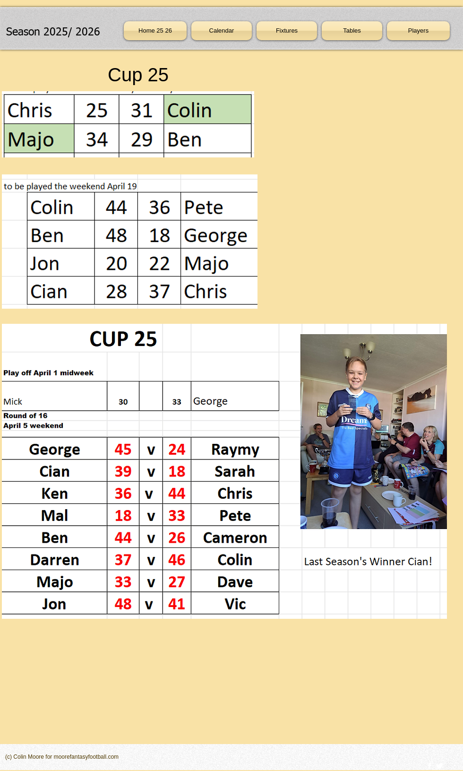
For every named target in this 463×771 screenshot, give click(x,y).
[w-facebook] (429, 766)
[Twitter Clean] (439, 766)
